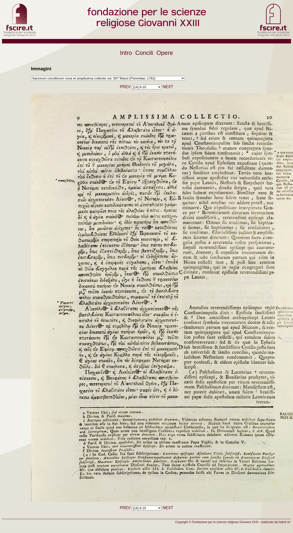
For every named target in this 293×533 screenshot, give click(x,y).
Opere (165, 52)
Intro (126, 52)
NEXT (168, 87)
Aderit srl (284, 522)
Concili (144, 52)
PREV (125, 87)
